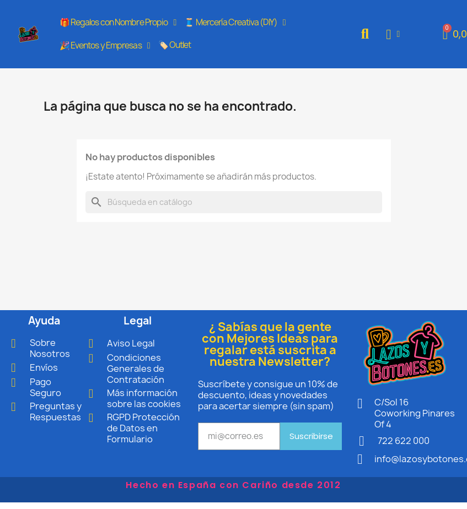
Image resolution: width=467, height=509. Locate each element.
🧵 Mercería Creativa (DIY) (234, 23)
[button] (365, 34)
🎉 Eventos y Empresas (105, 46)
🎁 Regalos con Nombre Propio (118, 23)
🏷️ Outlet (174, 45)
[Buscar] (233, 202)
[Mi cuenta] (393, 34)
